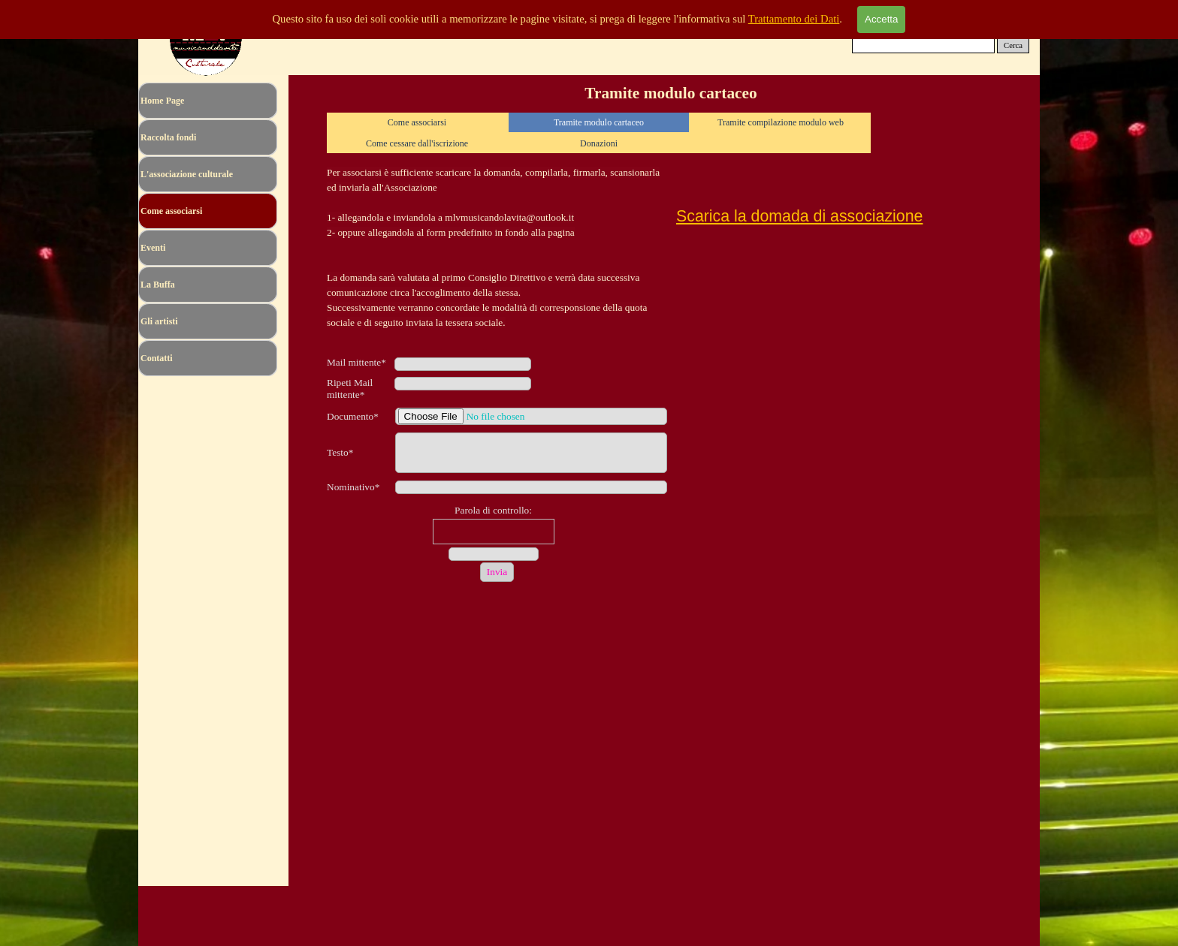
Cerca (1013, 45)
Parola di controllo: (493, 510)
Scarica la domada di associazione (799, 216)
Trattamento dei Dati (794, 19)
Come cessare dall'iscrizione (417, 143)
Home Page (162, 100)
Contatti (156, 358)
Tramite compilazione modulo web (780, 122)
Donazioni (599, 143)
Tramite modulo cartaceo (599, 122)
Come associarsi (417, 122)
